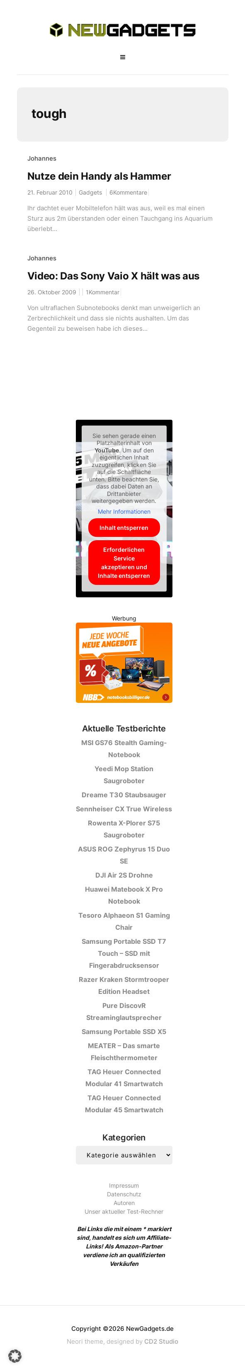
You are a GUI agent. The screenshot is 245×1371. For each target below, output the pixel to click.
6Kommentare (128, 192)
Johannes (41, 158)
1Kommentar (102, 292)
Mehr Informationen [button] (124, 511)
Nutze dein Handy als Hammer (99, 176)
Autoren (124, 1202)
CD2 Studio (161, 1341)
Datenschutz (124, 1194)
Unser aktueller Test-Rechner (124, 1211)
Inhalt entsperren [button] (123, 527)
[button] (15, 1356)
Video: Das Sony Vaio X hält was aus (113, 276)
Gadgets (90, 192)
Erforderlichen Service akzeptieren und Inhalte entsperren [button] (124, 562)
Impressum (124, 1185)
